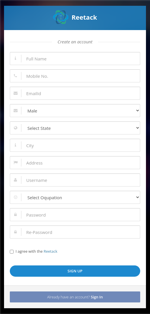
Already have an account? (75, 297)
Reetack (75, 17)
